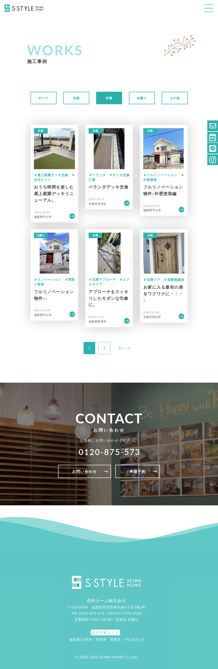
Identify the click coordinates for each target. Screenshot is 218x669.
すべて (43, 98)
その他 (174, 98)
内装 (76, 98)
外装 (109, 98)
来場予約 (137, 471)
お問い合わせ (84, 471)
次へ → (124, 348)
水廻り (142, 98)
